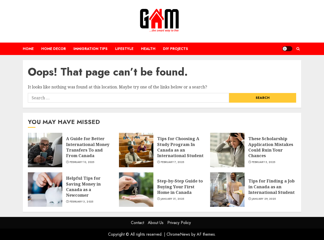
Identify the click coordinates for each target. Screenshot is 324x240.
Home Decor (53, 48)
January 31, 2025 (172, 199)
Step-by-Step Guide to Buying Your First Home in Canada (180, 186)
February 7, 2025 (172, 162)
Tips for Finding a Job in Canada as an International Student (271, 186)
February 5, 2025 (263, 162)
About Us (156, 223)
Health (148, 48)
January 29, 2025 (264, 199)
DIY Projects (175, 48)
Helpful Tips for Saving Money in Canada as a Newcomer (83, 186)
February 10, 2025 (82, 162)
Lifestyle (124, 48)
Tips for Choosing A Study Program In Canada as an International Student (180, 147)
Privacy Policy (179, 223)
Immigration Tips (90, 48)
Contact (137, 223)
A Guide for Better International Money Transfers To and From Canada (87, 147)
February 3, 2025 (81, 202)
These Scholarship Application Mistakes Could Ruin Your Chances (270, 147)
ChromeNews (178, 234)
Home (28, 48)
